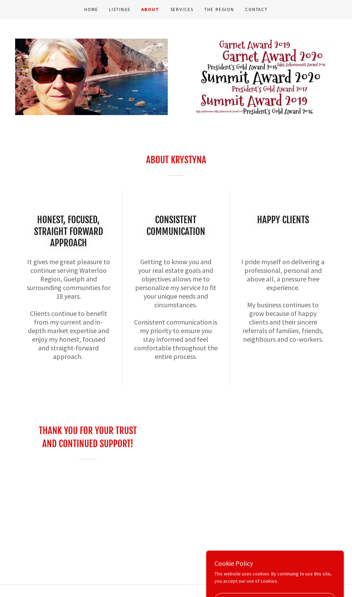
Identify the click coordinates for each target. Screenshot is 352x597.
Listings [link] (119, 9)
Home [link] (91, 9)
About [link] (150, 9)
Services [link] (182, 9)
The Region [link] (219, 9)
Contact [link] (256, 9)
